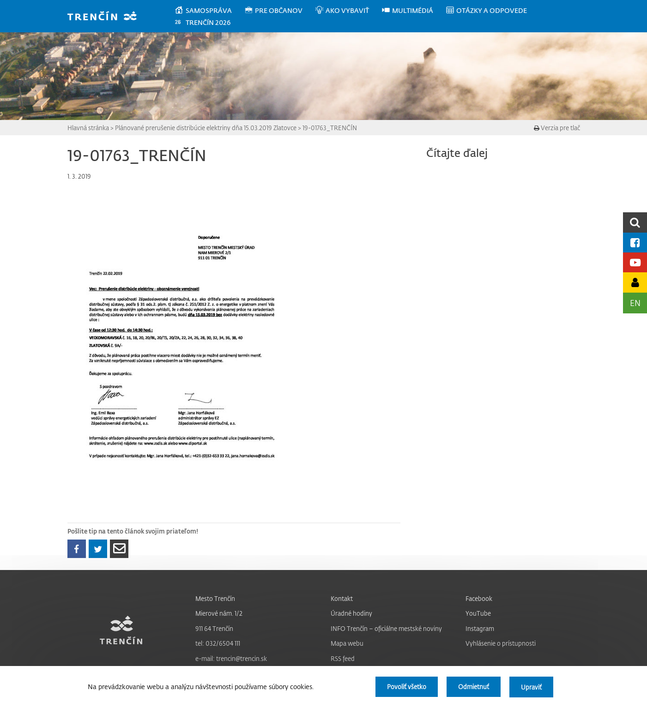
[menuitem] (209, 10)
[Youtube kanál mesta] (635, 262)
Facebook (479, 598)
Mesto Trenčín (215, 598)
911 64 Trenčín (214, 628)
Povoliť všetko (405, 687)
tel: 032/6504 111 (217, 643)
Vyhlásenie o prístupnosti (501, 643)
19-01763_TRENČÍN (329, 128)
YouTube (478, 613)
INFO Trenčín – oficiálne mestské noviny (386, 628)
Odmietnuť (472, 687)
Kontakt (342, 598)
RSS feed (343, 658)
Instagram (480, 628)
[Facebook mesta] (635, 242)
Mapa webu (347, 643)
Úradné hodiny (351, 613)
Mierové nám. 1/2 (218, 613)
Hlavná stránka (88, 128)
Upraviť (531, 687)
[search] (635, 222)
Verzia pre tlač (557, 128)
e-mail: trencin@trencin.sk (231, 658)
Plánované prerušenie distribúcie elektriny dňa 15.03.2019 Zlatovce (205, 128)
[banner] (106, 17)
